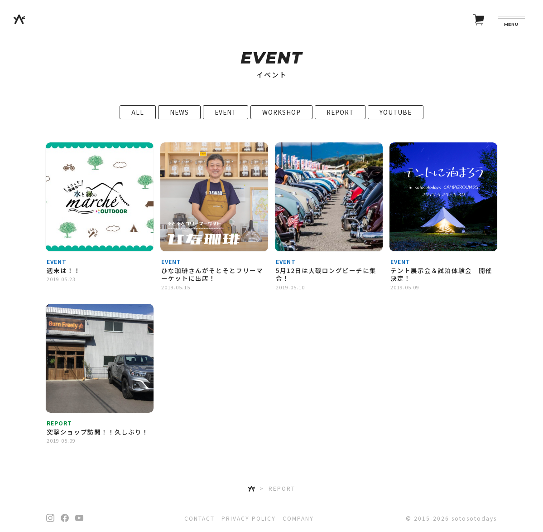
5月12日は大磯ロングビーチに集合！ (326, 279)
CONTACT (199, 518)
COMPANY (298, 518)
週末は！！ (64, 274)
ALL (137, 116)
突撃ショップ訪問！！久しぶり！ (98, 436)
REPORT (340, 116)
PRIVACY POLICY (248, 518)
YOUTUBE (396, 116)
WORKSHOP (281, 116)
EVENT (225, 116)
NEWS (179, 116)
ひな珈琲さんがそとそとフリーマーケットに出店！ (212, 279)
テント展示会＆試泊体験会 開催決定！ (441, 279)
